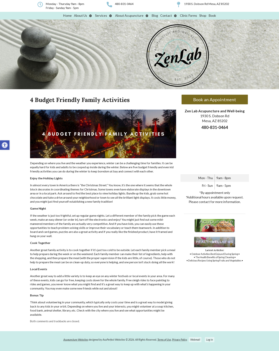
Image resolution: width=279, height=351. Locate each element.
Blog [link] (155, 15)
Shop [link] (202, 15)
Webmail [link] (195, 339)
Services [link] (101, 15)
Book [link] (212, 15)
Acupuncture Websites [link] (75, 339)
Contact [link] (166, 15)
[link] (4, 145)
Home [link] (67, 15)
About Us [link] (80, 15)
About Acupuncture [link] (129, 15)
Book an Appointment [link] (214, 99)
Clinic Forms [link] (188, 15)
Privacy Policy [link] (179, 339)
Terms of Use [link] (164, 339)
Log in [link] (209, 339)
